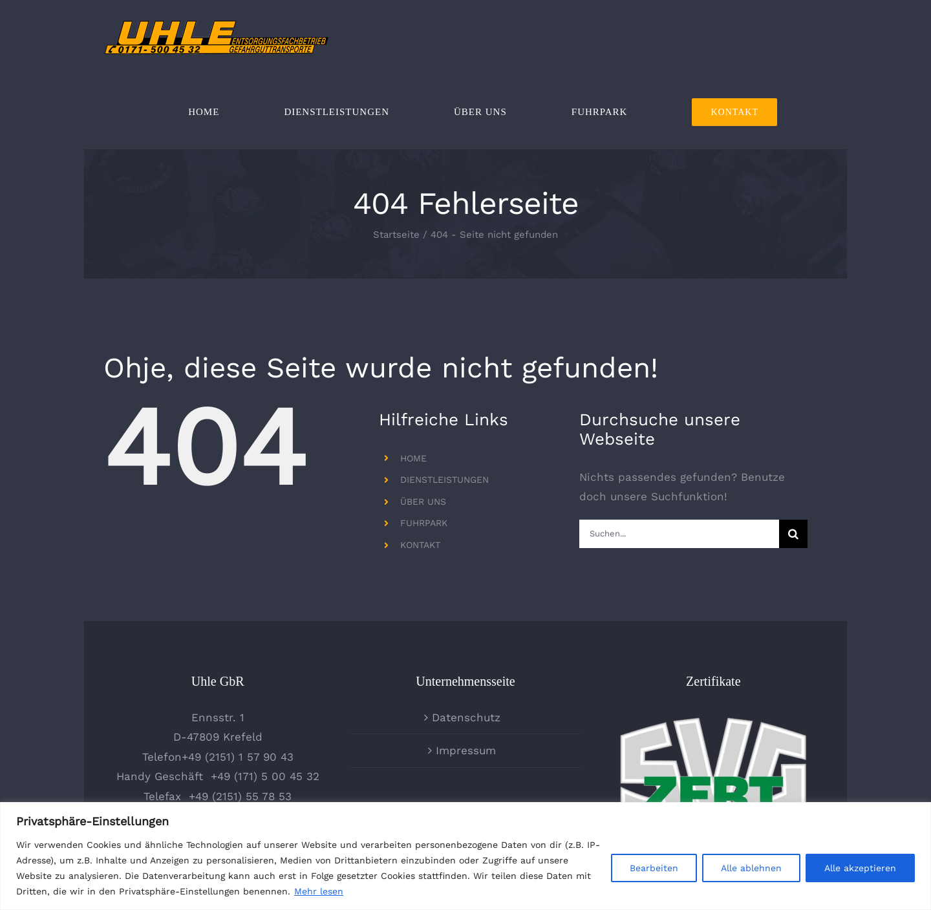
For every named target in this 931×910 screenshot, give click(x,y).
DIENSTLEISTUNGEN (444, 479)
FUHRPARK (423, 523)
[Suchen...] (679, 534)
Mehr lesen (318, 891)
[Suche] (793, 534)
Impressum (466, 750)
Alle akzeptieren (860, 868)
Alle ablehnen (751, 868)
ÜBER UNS (423, 501)
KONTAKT (420, 545)
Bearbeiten (654, 868)
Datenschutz (466, 717)
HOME (413, 458)
